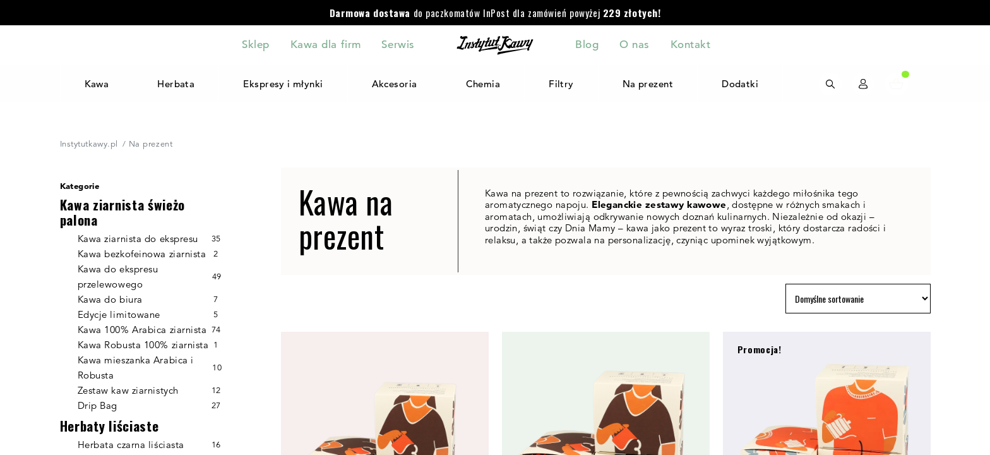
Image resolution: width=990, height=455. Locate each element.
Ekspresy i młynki (283, 84)
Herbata (175, 84)
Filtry (561, 84)
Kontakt (691, 44)
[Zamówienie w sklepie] (858, 298)
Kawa (96, 84)
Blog (587, 44)
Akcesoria (395, 84)
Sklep (256, 44)
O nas (634, 44)
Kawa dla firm (325, 44)
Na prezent (648, 84)
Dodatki (740, 84)
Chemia (483, 84)
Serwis (397, 44)
